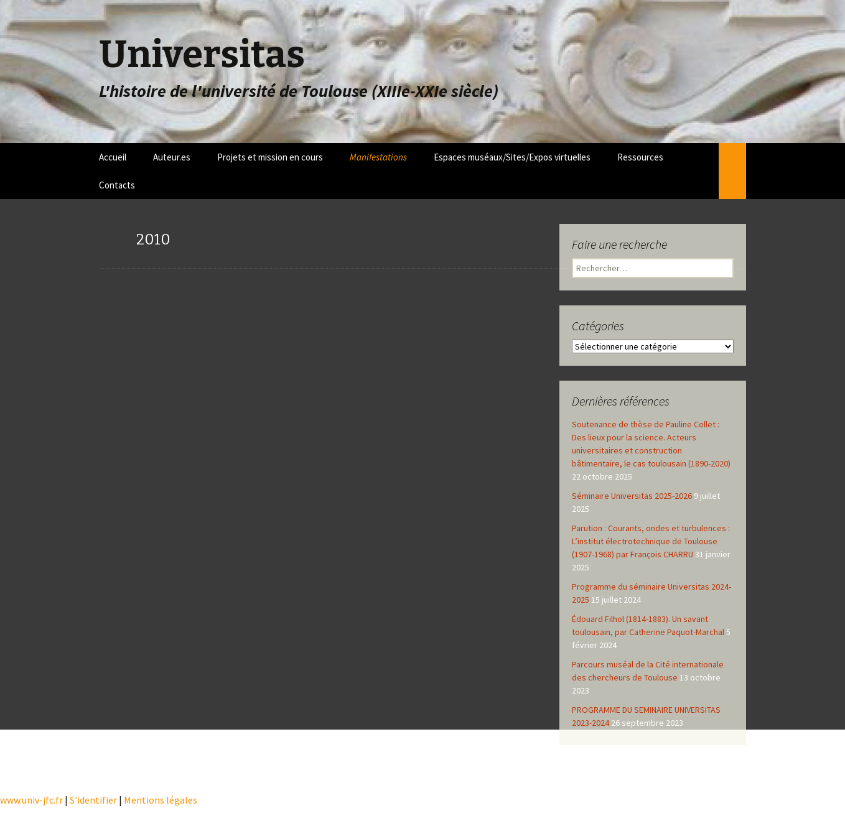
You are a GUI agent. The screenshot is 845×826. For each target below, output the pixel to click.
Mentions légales (160, 800)
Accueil (112, 157)
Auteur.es (171, 157)
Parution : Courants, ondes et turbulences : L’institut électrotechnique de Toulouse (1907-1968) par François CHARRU (651, 541)
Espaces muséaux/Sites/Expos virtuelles (512, 157)
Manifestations (378, 157)
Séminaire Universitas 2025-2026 (632, 495)
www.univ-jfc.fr (31, 800)
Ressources (640, 157)
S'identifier (93, 800)
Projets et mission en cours (270, 157)
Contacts (117, 185)
